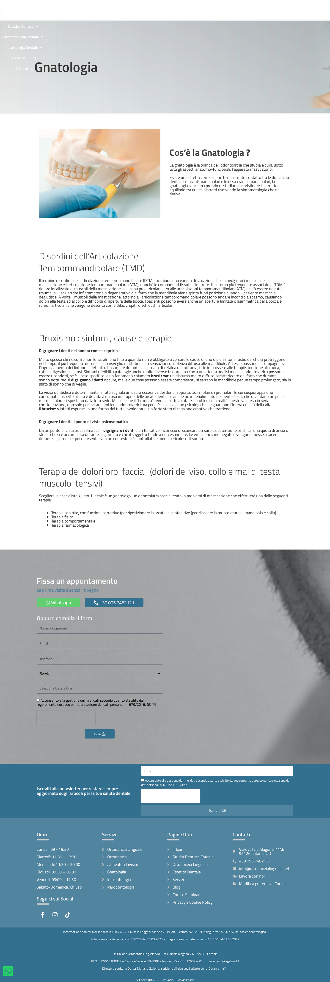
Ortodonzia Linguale (111, 5)
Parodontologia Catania (189, 5)
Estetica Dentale (149, 5)
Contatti (174, 16)
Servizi (265, 5)
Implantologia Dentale (233, 5)
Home (63, 5)
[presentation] (66, 718)
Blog (281, 5)
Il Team (80, 5)
